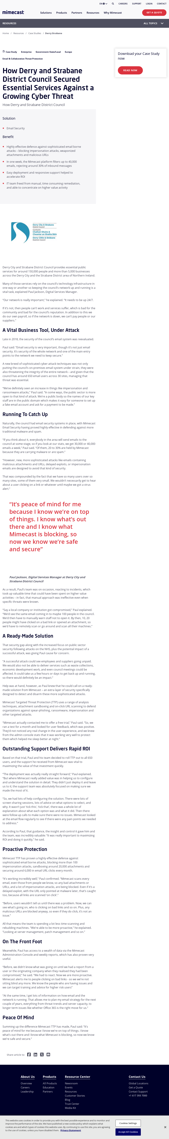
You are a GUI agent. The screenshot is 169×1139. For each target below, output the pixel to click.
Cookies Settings (128, 1123)
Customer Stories (75, 1095)
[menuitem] (45, 15)
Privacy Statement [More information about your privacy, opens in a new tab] (70, 1130)
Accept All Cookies (128, 1131)
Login (149, 3)
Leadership (27, 1091)
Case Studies (34, 33)
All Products (50, 1083)
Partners (48, 1091)
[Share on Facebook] (29, 1054)
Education (48, 1087)
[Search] (113, 4)
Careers (123, 3)
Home (6, 33)
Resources (18, 33)
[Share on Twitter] (42, 1054)
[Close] (165, 1127)
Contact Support (138, 1091)
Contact (161, 3)
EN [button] (103, 3)
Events (69, 1087)
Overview (26, 1083)
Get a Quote (154, 12)
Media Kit (70, 1108)
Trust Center (72, 1103)
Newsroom (71, 1083)
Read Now (130, 70)
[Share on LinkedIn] (35, 1054)
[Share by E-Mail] (48, 1054)
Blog (67, 1099)
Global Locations (138, 1083)
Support (136, 3)
